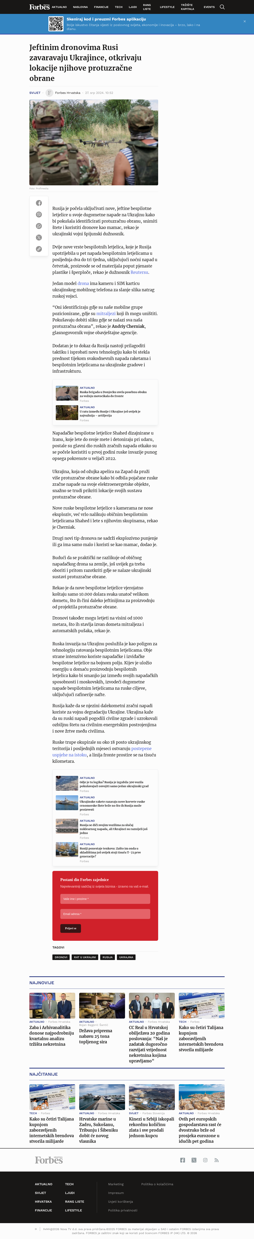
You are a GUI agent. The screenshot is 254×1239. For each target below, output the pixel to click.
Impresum (116, 1193)
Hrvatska (43, 1201)
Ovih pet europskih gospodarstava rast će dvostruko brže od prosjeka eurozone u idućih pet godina (200, 1130)
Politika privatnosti (122, 1210)
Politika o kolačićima (157, 1184)
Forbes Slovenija (153, 1113)
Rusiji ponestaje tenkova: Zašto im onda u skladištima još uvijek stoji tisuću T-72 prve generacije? (110, 852)
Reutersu (139, 272)
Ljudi (133, 7)
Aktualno (59, 7)
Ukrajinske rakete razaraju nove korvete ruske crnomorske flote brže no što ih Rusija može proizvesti (112, 805)
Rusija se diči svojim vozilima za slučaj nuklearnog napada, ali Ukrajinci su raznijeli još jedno (113, 829)
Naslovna (80, 7)
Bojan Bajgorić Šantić (93, 1024)
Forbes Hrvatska (59, 1021)
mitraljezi (106, 313)
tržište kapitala (187, 7)
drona (84, 283)
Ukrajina (126, 957)
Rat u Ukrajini (85, 957)
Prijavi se (70, 928)
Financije (101, 7)
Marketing (116, 1184)
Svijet (34, 93)
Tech (118, 7)
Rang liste (147, 7)
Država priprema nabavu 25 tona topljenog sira (95, 1036)
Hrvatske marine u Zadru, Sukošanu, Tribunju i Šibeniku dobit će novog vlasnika (98, 1130)
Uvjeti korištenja (120, 1201)
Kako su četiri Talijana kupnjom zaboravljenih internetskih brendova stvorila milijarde (201, 1038)
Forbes (84, 400)
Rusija (108, 957)
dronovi (61, 957)
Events (209, 7)
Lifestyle (167, 7)
